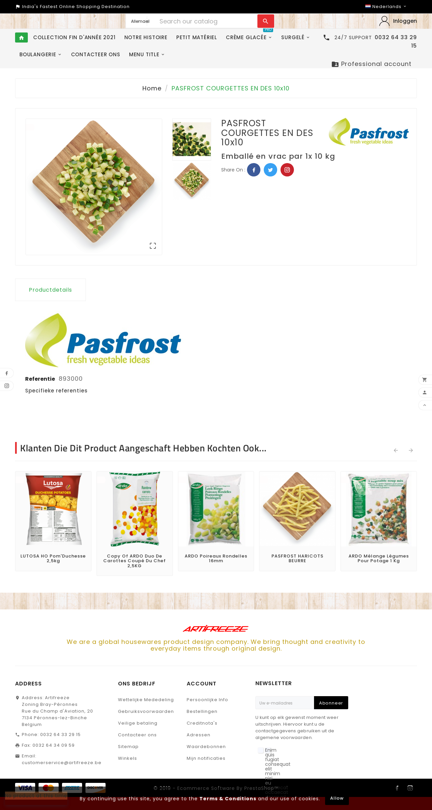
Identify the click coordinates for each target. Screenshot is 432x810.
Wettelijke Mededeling (146, 699)
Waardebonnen (206, 746)
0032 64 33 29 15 (60, 734)
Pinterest (287, 169)
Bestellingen (202, 711)
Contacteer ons (137, 735)
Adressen (198, 735)
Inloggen (405, 21)
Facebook (253, 169)
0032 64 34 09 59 (54, 745)
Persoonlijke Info (207, 699)
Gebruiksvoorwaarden (146, 711)
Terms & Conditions (227, 798)
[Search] (206, 21)
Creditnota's (202, 723)
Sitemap (128, 746)
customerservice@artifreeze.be (62, 762)
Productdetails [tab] (50, 290)
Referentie (40, 379)
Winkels (127, 758)
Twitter (270, 169)
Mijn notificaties (206, 758)
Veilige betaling (138, 723)
